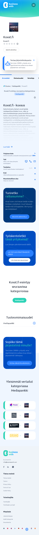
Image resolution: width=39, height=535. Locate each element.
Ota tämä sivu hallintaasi (19, 260)
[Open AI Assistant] (13, 467)
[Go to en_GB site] (22, 529)
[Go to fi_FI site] (14, 529)
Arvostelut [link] (6, 78)
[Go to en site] (26, 529)
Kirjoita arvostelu (11, 50)
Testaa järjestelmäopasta (19, 363)
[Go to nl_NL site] (31, 529)
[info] (17, 44)
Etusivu (7, 86)
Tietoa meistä (7, 478)
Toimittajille (6, 502)
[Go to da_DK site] (7, 529)
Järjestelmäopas (7, 516)
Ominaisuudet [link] (18, 78)
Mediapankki (16, 86)
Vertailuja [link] (30, 78)
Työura (5, 481)
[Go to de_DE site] (18, 529)
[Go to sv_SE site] (3, 529)
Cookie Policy (7, 490)
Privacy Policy (7, 484)
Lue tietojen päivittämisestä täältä (18, 253)
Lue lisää (8, 147)
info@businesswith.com (10, 462)
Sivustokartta (7, 522)
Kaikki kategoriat (8, 519)
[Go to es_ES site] (35, 529)
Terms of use (7, 487)
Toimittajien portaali (9, 505)
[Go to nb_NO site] (11, 529)
